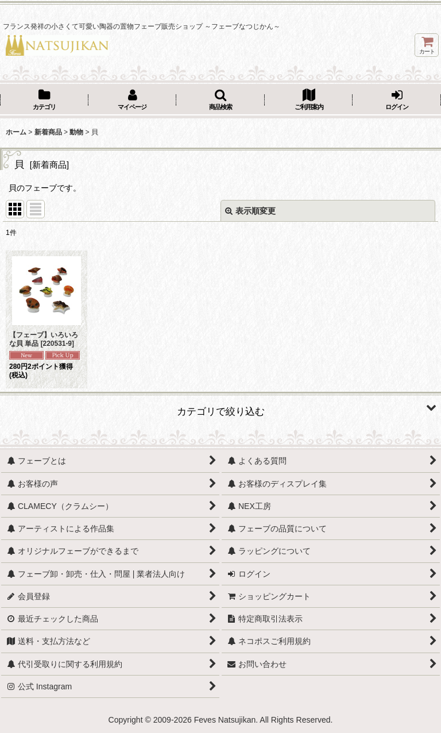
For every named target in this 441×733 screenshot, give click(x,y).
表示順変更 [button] (250, 210)
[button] (220, 100)
